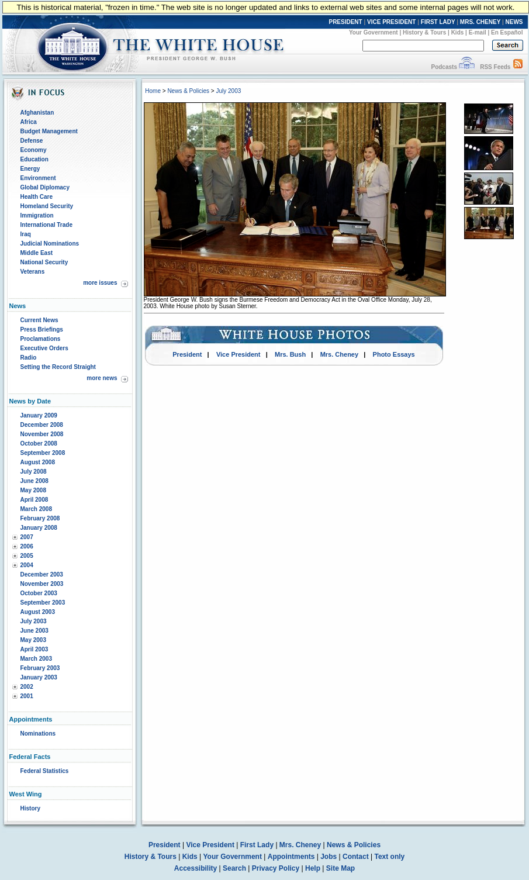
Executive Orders (44, 348)
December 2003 (41, 574)
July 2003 (33, 621)
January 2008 (38, 527)
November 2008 (42, 434)
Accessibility (195, 868)
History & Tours (424, 32)
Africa (28, 122)
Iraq (25, 234)
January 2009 (38, 415)
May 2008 (33, 490)
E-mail (477, 32)
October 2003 (38, 593)
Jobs (328, 857)
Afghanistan (37, 112)
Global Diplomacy (45, 187)
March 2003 (36, 658)
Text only (389, 857)
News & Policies (188, 91)
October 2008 (38, 443)
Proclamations (40, 339)
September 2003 (42, 602)
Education (34, 159)
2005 (26, 556)
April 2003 (34, 649)
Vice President (238, 354)
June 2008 (34, 481)
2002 (26, 687)
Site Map (340, 868)
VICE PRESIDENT (391, 22)
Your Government (373, 32)
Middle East (36, 253)
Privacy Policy (275, 868)
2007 (26, 537)
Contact (356, 857)
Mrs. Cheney (339, 354)
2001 (26, 696)
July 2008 (33, 471)
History (30, 808)
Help (312, 868)
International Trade (46, 225)
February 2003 (40, 668)
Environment (38, 178)
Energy (30, 168)
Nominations (38, 733)
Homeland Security (47, 206)
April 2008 (34, 499)
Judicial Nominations (49, 243)
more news (102, 378)
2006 (26, 546)
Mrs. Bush (290, 354)
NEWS (514, 22)
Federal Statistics (44, 771)
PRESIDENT (345, 22)
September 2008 (42, 453)
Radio (28, 357)
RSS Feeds (495, 67)
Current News (39, 320)
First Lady (257, 845)
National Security (44, 262)
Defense (31, 140)
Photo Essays (394, 354)
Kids (457, 32)
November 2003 (42, 584)
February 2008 (40, 518)
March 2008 (36, 509)
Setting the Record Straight (58, 367)
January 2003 (38, 677)
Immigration (37, 215)
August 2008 (37, 462)
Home (153, 91)
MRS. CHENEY (480, 22)
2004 (26, 565)
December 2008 (41, 425)
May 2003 (33, 640)
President (187, 354)
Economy (33, 150)
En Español (507, 32)
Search (234, 868)
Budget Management (49, 131)
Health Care (36, 197)
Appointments (291, 857)
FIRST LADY (438, 22)
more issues (100, 282)
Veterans (32, 271)
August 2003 (37, 612)
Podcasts (444, 67)
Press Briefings (41, 329)
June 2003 (34, 630)
